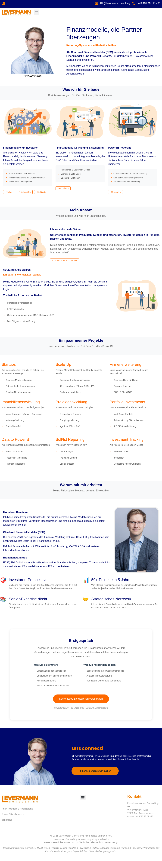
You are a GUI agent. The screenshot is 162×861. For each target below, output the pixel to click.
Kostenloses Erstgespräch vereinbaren (81, 698)
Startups (9, 192)
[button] (36, 12)
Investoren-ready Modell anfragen (65, 260)
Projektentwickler (25, 192)
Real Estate (41, 192)
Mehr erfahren (64, 188)
